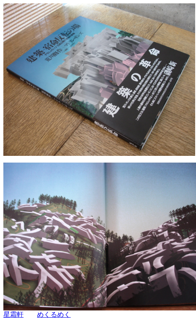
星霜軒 (13, 314)
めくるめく (54, 314)
